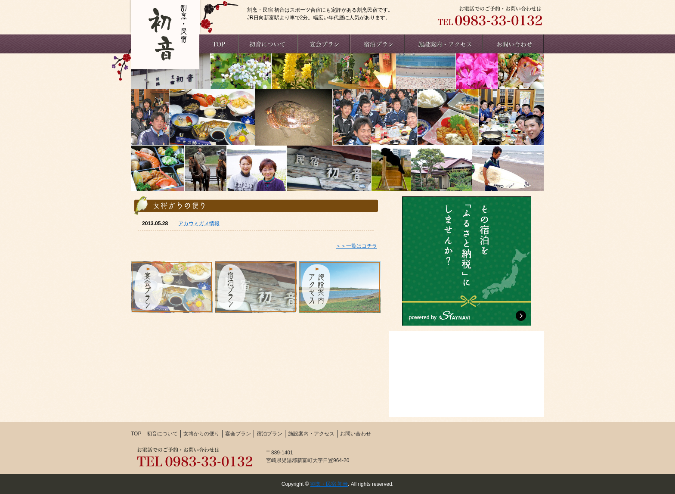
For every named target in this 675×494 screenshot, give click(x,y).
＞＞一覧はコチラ (356, 246)
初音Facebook (466, 374)
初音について (162, 434)
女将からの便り (201, 434)
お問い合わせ (355, 434)
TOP (136, 434)
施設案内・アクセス (311, 434)
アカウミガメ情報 (199, 224)
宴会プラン (238, 434)
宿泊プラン (269, 434)
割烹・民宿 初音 (329, 484)
